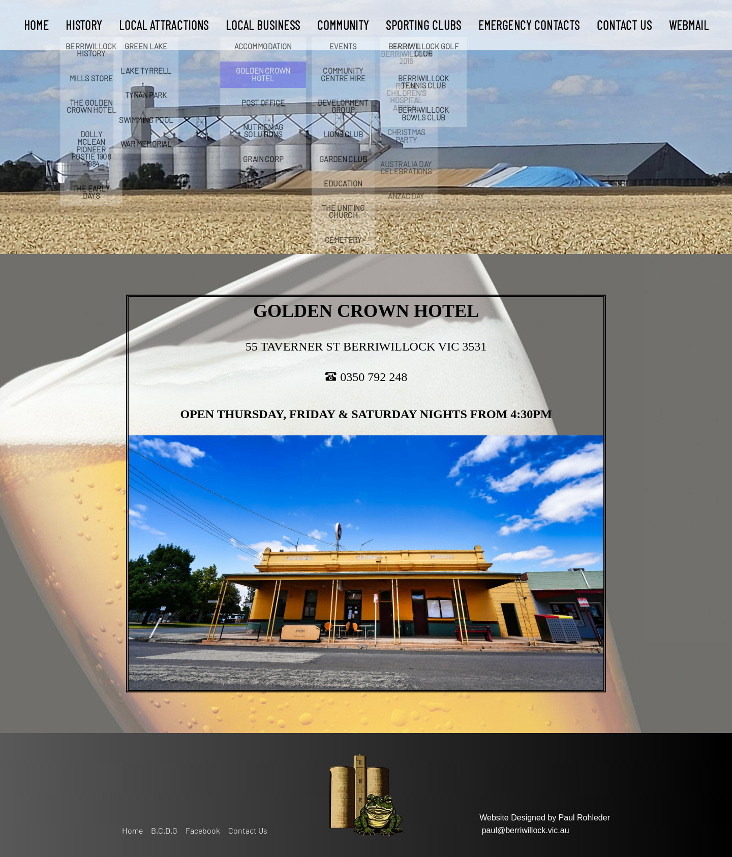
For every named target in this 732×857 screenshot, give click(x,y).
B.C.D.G (164, 830)
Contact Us (624, 24)
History (84, 24)
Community (343, 24)
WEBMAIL (688, 24)
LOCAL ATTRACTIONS (163, 24)
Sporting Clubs (423, 24)
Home (35, 24)
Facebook (203, 830)
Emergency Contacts (529, 24)
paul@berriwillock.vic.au (525, 830)
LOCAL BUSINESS (263, 24)
